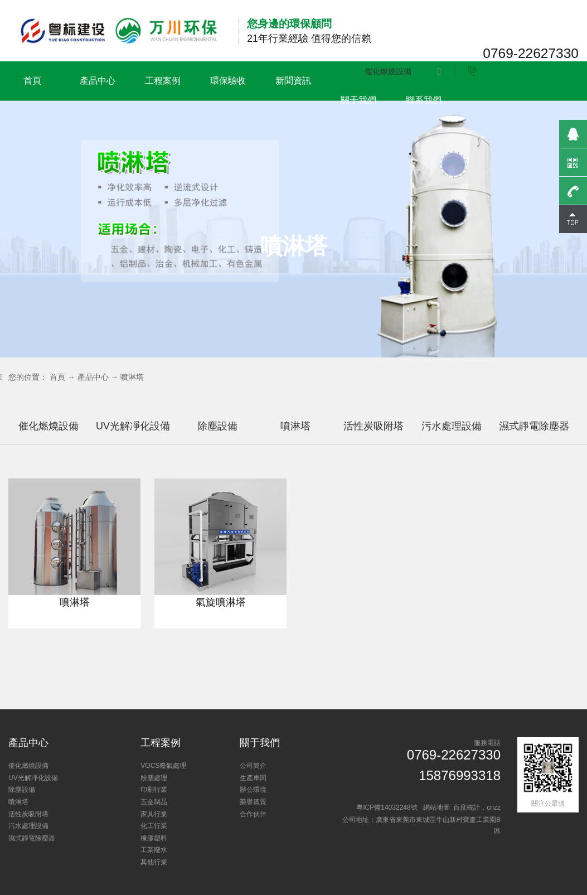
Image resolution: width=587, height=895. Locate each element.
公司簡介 (253, 766)
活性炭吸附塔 (420, 426)
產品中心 (97, 80)
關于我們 (358, 100)
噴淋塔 (132, 376)
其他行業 (153, 862)
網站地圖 (436, 807)
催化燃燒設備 (388, 71)
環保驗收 (228, 80)
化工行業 (153, 826)
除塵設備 (262, 426)
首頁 (32, 80)
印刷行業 (153, 790)
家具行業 (153, 814)
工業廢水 (153, 850)
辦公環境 (253, 790)
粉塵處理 (153, 778)
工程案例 (163, 80)
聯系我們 (424, 100)
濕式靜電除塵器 (31, 838)
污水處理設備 (504, 426)
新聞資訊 (293, 80)
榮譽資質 (253, 802)
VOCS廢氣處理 (163, 766)
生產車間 (253, 778)
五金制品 (153, 802)
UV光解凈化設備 (174, 426)
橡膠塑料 (153, 838)
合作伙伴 (253, 814)
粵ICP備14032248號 (386, 807)
